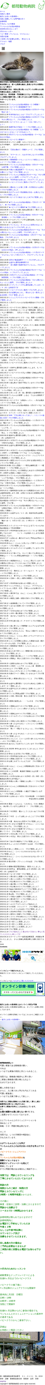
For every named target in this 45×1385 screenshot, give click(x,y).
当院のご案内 (5, 14)
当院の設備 (4, 36)
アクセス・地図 (6, 41)
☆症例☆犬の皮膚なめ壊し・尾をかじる (15, 39)
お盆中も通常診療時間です (19, 262)
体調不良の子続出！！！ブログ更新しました (25, 127)
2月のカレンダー (6, 31)
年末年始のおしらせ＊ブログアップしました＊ (26, 114)
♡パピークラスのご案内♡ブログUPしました (26, 290)
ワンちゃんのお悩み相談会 (10, 26)
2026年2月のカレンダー (9, 29)
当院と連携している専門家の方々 (12, 19)
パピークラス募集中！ (17, 139)
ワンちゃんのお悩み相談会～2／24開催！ (24, 104)
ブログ (2, 44)
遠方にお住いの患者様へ (9, 16)
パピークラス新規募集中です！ (20, 107)
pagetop (3, 1381)
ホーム (2, 11)
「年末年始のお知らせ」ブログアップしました (26, 180)
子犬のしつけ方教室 (7, 24)
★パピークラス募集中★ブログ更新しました (25, 207)
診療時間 (3, 21)
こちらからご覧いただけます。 (23, 981)
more (2, 944)
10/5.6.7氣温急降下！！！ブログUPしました (25, 260)
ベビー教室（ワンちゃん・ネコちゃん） (15, 34)
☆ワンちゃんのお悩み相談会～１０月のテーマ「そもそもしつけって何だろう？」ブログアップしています (22, 254)
